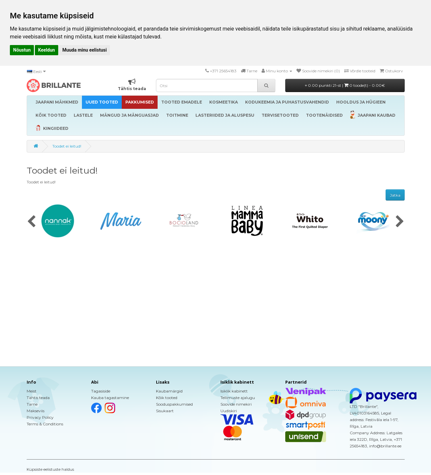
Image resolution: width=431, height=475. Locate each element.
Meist (32, 391)
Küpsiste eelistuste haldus (50, 469)
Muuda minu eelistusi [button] (84, 50)
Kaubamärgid (169, 391)
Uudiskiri (228, 410)
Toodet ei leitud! (66, 146)
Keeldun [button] (46, 50)
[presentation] (31, 221)
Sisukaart (165, 410)
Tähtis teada (38, 397)
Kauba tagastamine (110, 397)
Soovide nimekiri (236, 404)
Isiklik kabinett (234, 391)
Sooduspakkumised (174, 404)
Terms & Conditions (45, 423)
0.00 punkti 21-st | (345, 85)
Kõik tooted (166, 397)
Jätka (395, 195)
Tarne (32, 404)
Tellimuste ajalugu (237, 397)
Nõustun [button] (22, 50)
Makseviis (35, 410)
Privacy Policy (40, 417)
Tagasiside (100, 391)
